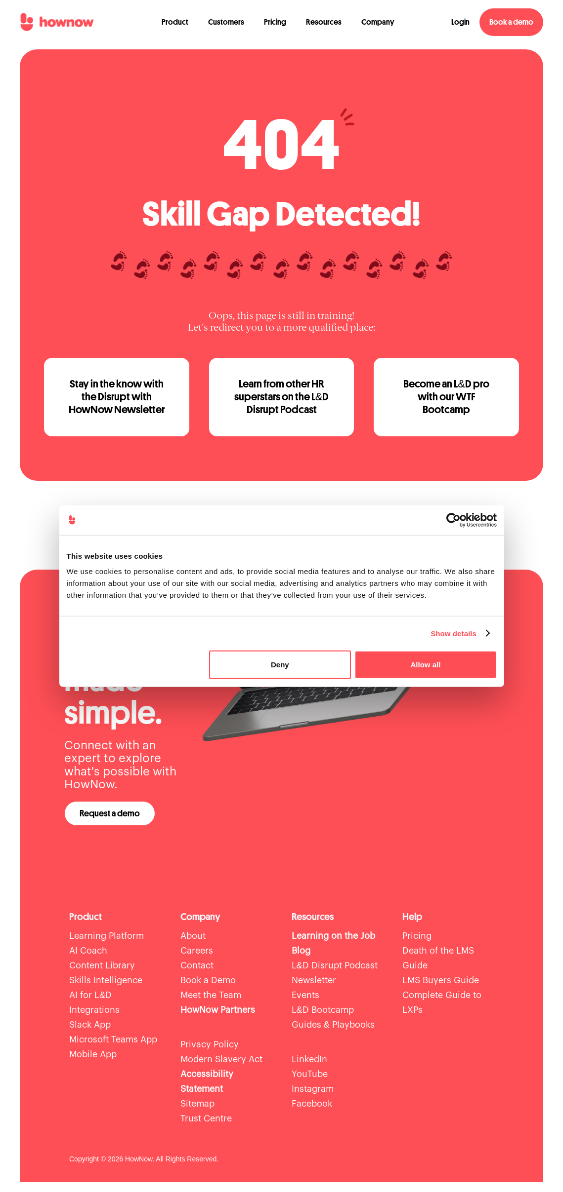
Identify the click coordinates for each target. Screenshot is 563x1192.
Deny (280, 664)
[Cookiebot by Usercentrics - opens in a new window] (453, 519)
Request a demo (110, 813)
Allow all (426, 664)
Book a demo (511, 22)
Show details (453, 633)
